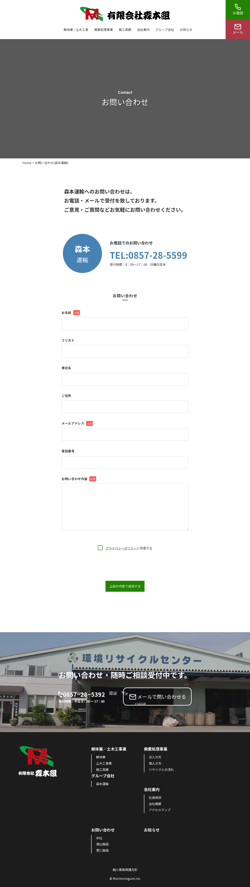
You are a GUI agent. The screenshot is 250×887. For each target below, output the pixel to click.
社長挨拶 (155, 797)
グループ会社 (164, 29)
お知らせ (186, 29)
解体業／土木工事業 (108, 749)
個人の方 (155, 763)
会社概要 (155, 803)
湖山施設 (102, 844)
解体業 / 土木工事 (76, 29)
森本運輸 (102, 783)
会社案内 (143, 29)
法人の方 (155, 757)
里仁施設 (102, 850)
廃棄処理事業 (103, 29)
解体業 (100, 757)
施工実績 (125, 29)
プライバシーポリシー (121, 548)
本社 (99, 838)
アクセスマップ (160, 809)
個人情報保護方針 (125, 869)
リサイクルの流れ (161, 769)
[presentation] (91, 558)
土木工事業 (104, 763)
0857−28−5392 (84, 697)
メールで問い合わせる (161, 696)
